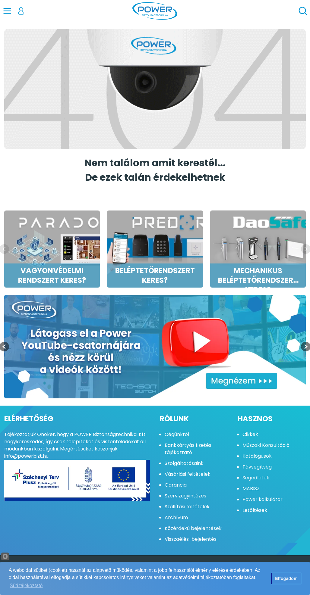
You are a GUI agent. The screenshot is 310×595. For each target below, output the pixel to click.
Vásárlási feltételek (187, 474)
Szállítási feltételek (187, 506)
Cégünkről (177, 434)
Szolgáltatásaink (184, 463)
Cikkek (250, 434)
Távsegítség (257, 466)
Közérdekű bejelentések (193, 528)
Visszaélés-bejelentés (191, 539)
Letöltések (254, 510)
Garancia (176, 484)
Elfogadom (286, 578)
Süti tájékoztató (26, 585)
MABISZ (251, 488)
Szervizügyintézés (185, 495)
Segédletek (255, 477)
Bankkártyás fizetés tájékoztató (188, 449)
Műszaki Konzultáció (265, 445)
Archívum (176, 517)
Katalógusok (257, 456)
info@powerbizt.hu (26, 456)
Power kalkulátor (262, 499)
